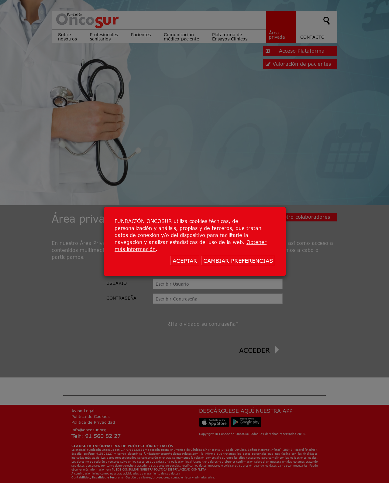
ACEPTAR (185, 260)
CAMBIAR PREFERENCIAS (238, 260)
